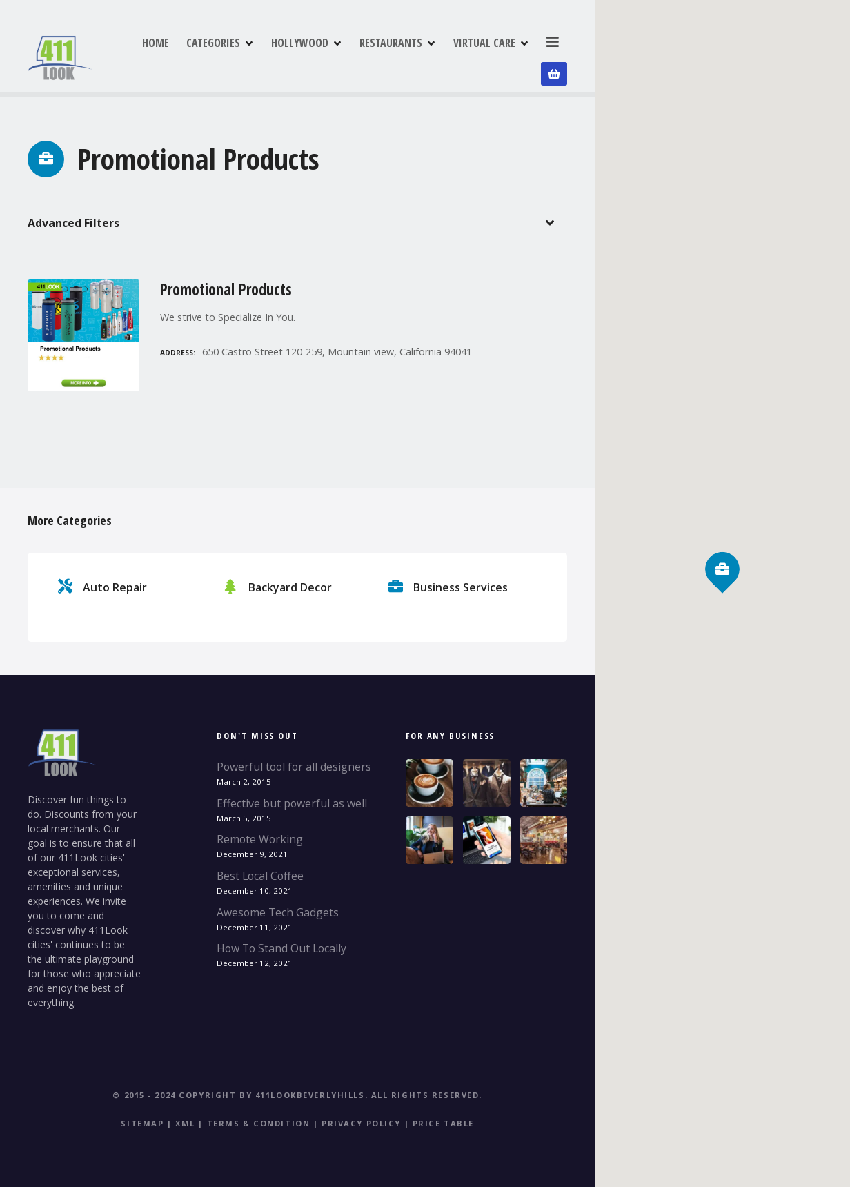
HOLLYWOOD (355, 54)
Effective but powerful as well (292, 798)
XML (185, 1119)
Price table (443, 1119)
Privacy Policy (361, 1119)
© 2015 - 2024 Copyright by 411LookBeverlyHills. (240, 1091)
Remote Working (260, 835)
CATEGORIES (269, 54)
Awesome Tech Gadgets (278, 907)
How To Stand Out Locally (281, 944)
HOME (211, 54)
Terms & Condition (258, 1119)
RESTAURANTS (446, 54)
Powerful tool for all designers (294, 762)
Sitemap (142, 1119)
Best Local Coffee (260, 871)
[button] (722, 545)
